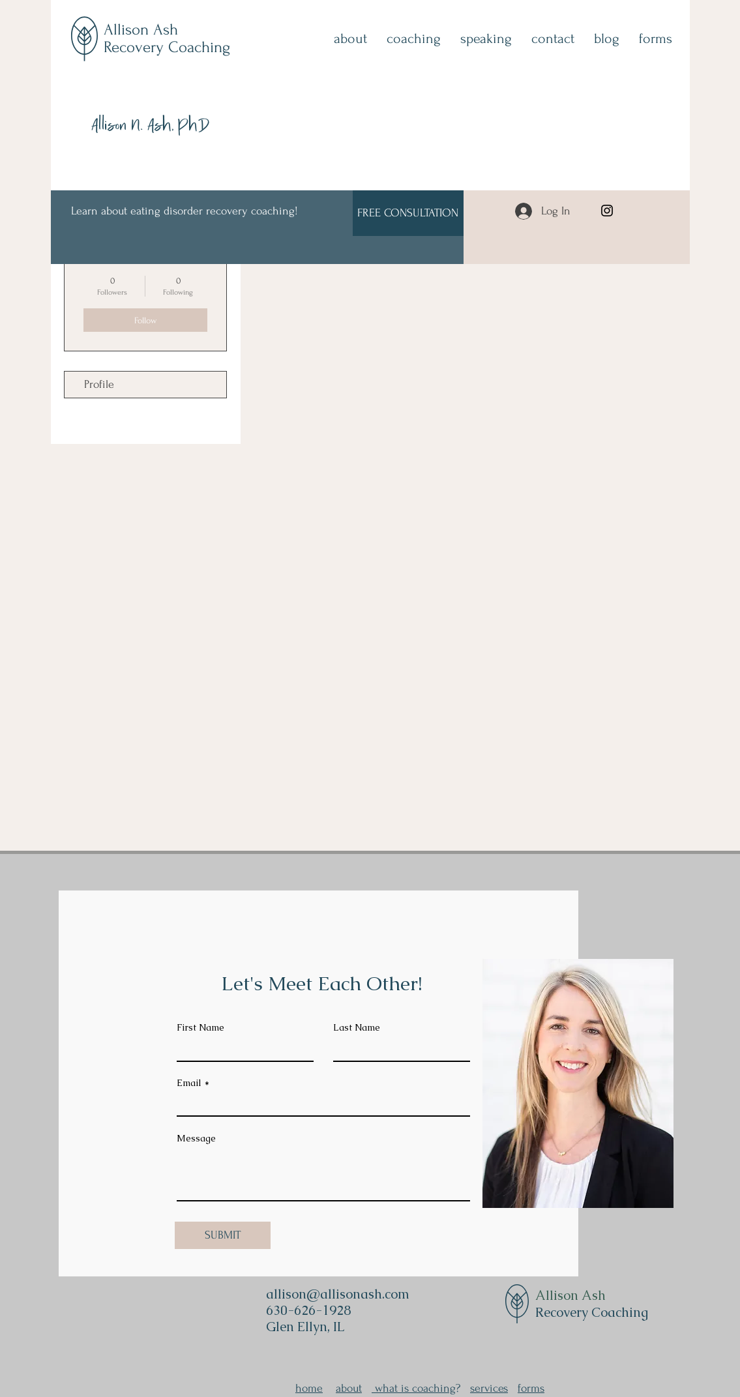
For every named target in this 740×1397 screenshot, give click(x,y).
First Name (200, 1027)
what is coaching (414, 1388)
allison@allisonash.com (337, 1294)
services (489, 1388)
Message (196, 1138)
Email (189, 1082)
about (349, 1388)
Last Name (356, 1027)
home (309, 1388)
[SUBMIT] (223, 1235)
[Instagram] (607, 210)
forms (531, 1388)
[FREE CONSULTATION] (408, 213)
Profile (99, 384)
